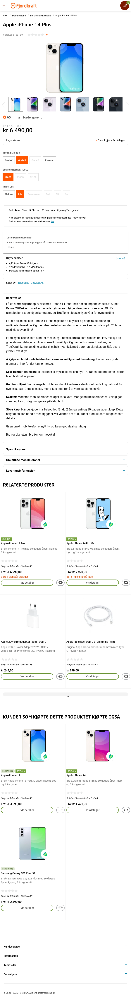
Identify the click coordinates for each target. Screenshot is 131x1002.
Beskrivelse (13, 298)
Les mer (10, 246)
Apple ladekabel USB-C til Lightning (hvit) (90, 641)
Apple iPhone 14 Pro (13, 543)
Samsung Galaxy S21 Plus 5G (18, 873)
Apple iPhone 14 (76, 775)
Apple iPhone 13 (10, 775)
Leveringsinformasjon (20, 471)
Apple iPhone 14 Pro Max (81, 543)
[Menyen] (4, 5)
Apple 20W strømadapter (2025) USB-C (23, 641)
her (52, 221)
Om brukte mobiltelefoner (23, 460)
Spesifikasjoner (16, 449)
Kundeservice (12, 946)
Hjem (5, 15)
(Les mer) (120, 258)
